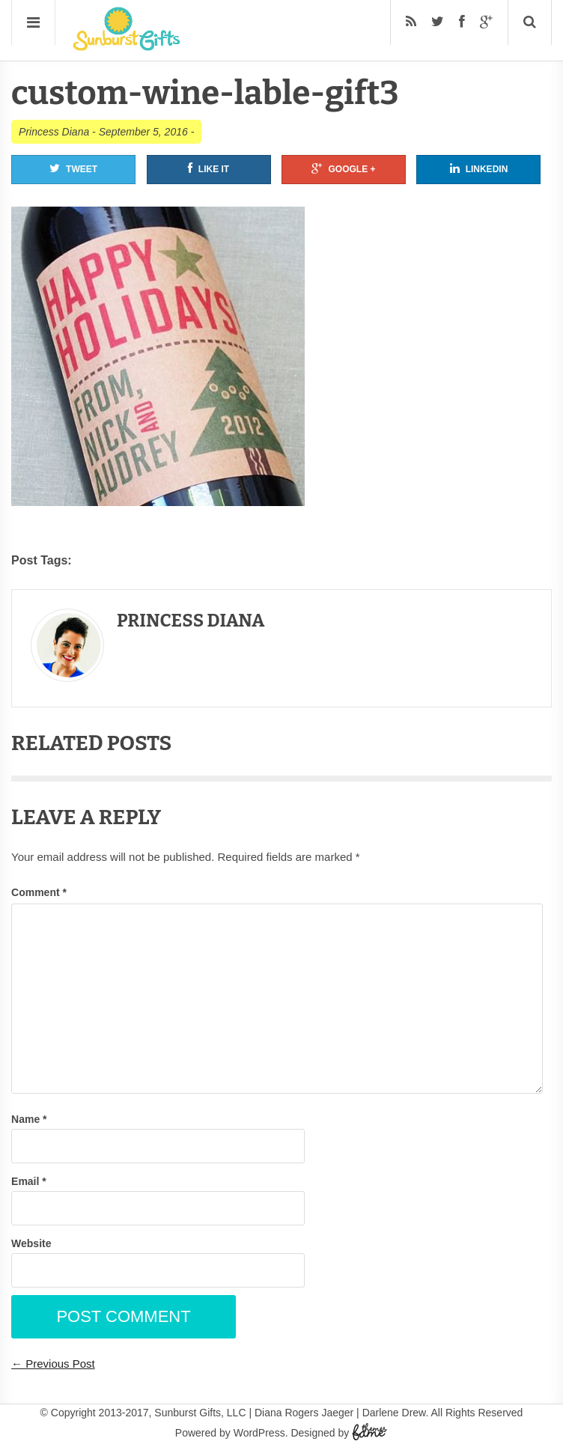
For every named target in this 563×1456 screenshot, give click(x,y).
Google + (343, 168)
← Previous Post (53, 1363)
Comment (39, 892)
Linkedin (479, 168)
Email (28, 1181)
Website (31, 1243)
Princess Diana (54, 132)
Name (28, 1119)
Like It (208, 168)
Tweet (73, 168)
